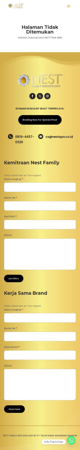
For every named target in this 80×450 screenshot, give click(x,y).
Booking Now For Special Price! (40, 119)
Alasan (8, 234)
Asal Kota (10, 216)
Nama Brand (12, 346)
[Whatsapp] (71, 442)
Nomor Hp (10, 197)
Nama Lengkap (13, 178)
